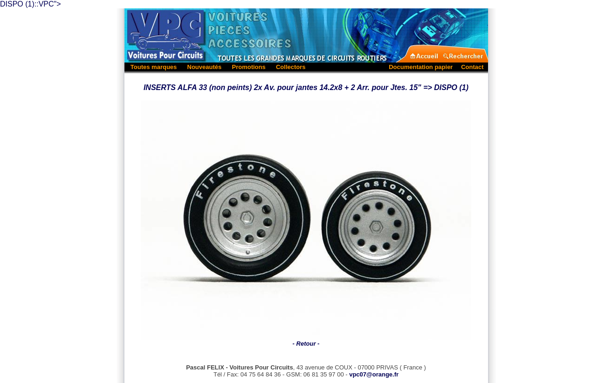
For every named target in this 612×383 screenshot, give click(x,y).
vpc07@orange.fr (374, 365)
